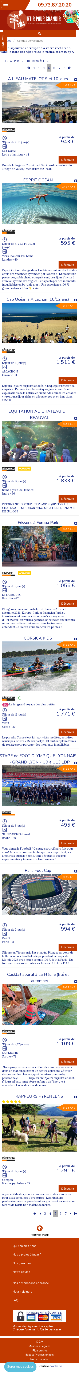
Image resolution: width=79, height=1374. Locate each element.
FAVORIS (3, 41)
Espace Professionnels (39, 1355)
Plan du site (39, 1351)
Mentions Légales (40, 1346)
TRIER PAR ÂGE (36, 61)
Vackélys (56, 1366)
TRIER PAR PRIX (10, 61)
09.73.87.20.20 (55, 4)
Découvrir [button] (67, 160)
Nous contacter (39, 1359)
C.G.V (39, 1342)
